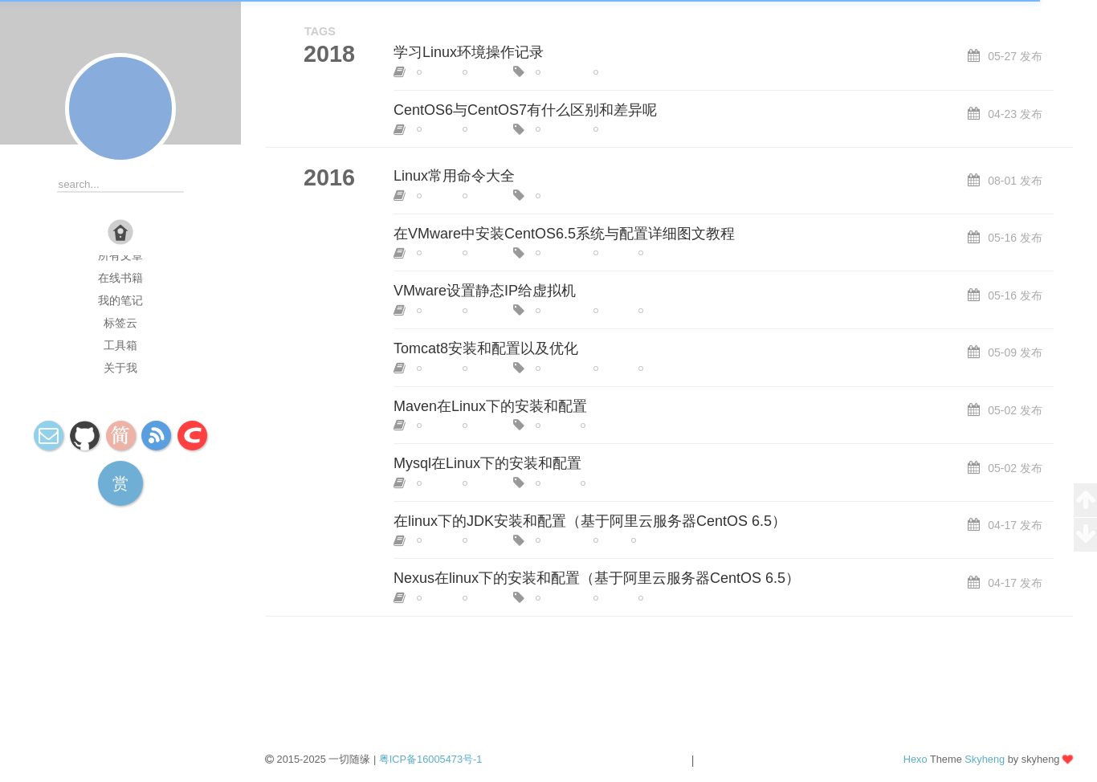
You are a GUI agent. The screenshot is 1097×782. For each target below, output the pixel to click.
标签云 (120, 322)
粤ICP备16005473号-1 (431, 759)
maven (602, 425)
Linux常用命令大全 (454, 176)
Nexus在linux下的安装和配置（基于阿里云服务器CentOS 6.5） (597, 578)
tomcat (660, 368)
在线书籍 (120, 277)
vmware (662, 253)
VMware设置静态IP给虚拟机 (485, 291)
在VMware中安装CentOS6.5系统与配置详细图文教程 (564, 234)
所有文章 (120, 255)
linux (434, 72)
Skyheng (984, 759)
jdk (607, 540)
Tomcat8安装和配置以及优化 (486, 348)
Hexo (915, 759)
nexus (658, 598)
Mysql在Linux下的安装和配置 (487, 463)
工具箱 (120, 345)
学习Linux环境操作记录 (469, 52)
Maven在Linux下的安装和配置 (490, 406)
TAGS (320, 31)
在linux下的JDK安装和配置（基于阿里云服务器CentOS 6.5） (590, 521)
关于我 (120, 367)
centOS (486, 72)
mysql (600, 483)
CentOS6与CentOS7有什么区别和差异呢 (525, 110)
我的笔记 (120, 300)
